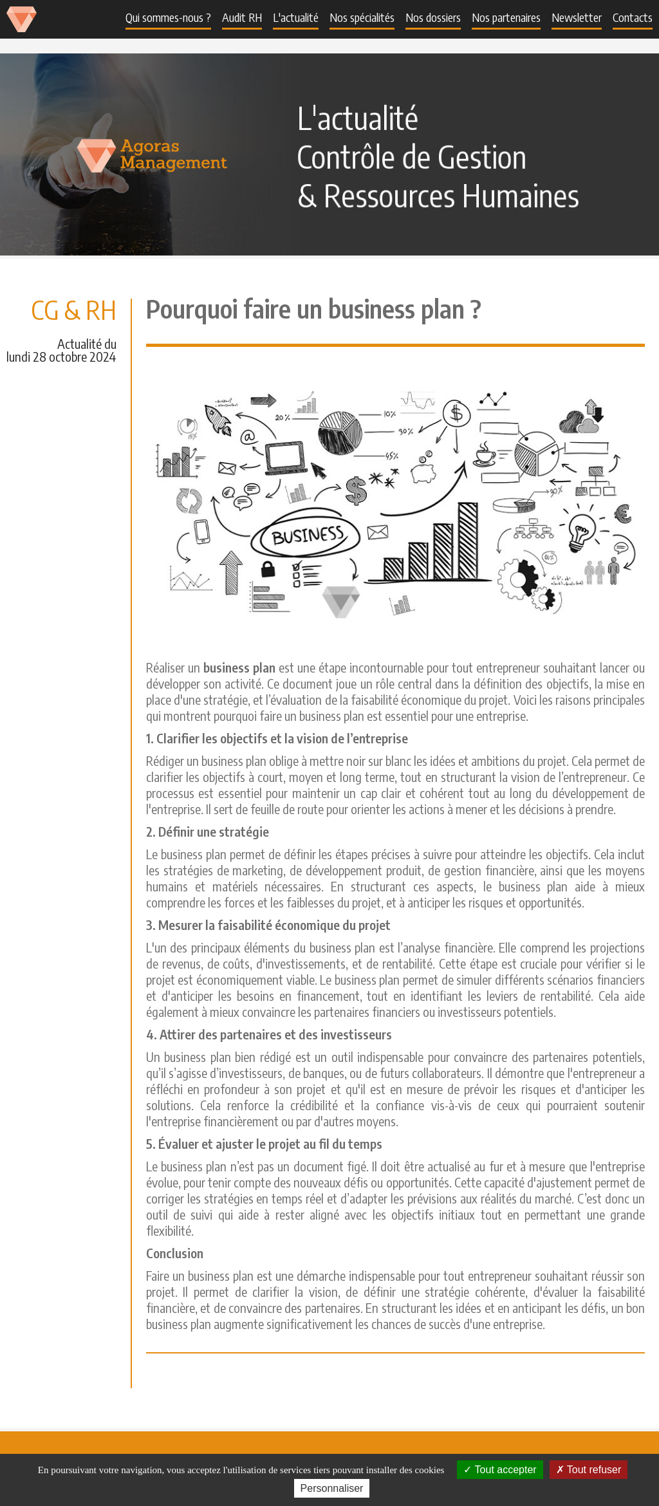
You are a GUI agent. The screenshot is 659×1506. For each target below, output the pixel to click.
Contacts (633, 17)
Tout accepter (499, 1469)
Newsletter (577, 17)
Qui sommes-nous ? (168, 17)
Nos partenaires (506, 17)
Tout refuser (589, 1469)
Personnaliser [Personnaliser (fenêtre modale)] (332, 1488)
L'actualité (296, 17)
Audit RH (242, 17)
